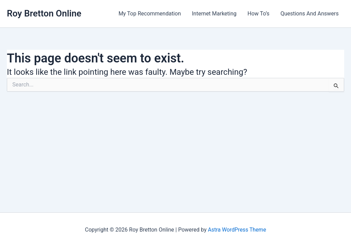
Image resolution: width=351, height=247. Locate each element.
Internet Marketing (214, 13)
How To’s (258, 13)
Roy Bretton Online (44, 13)
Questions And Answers (309, 13)
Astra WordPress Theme (236, 229)
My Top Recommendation (150, 13)
